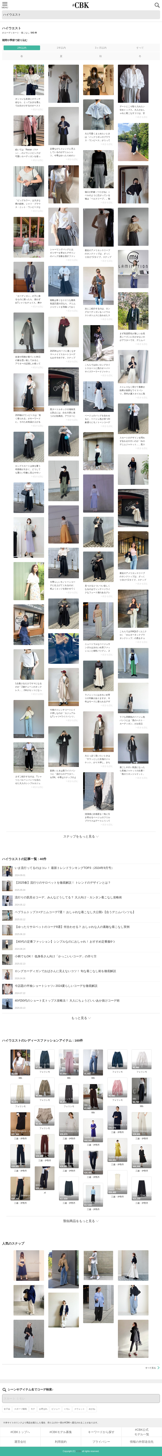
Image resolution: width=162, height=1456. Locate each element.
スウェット (79, 1409)
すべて (140, 47)
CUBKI (81, 5)
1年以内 (61, 47)
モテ (33, 1409)
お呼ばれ (43, 1409)
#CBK (78, 1451)
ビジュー (55, 1409)
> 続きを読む (37, 109)
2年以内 (21, 47)
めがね (92, 1409)
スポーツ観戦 (20, 1409)
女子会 (7, 1409)
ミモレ (67, 1409)
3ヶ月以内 (101, 47)
